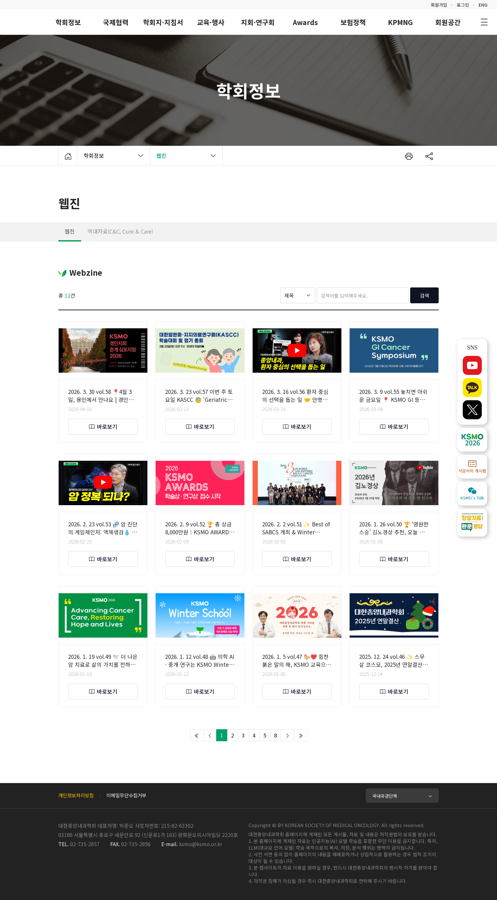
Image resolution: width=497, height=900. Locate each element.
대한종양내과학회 (22, 21)
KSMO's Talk (472, 493)
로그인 (463, 5)
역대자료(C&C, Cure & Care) (120, 231)
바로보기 (103, 426)
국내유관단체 (384, 796)
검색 (424, 295)
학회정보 (110, 158)
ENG (483, 5)
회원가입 (439, 5)
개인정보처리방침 (76, 795)
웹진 (70, 231)
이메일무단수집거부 (126, 795)
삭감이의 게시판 (472, 467)
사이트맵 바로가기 (484, 22)
